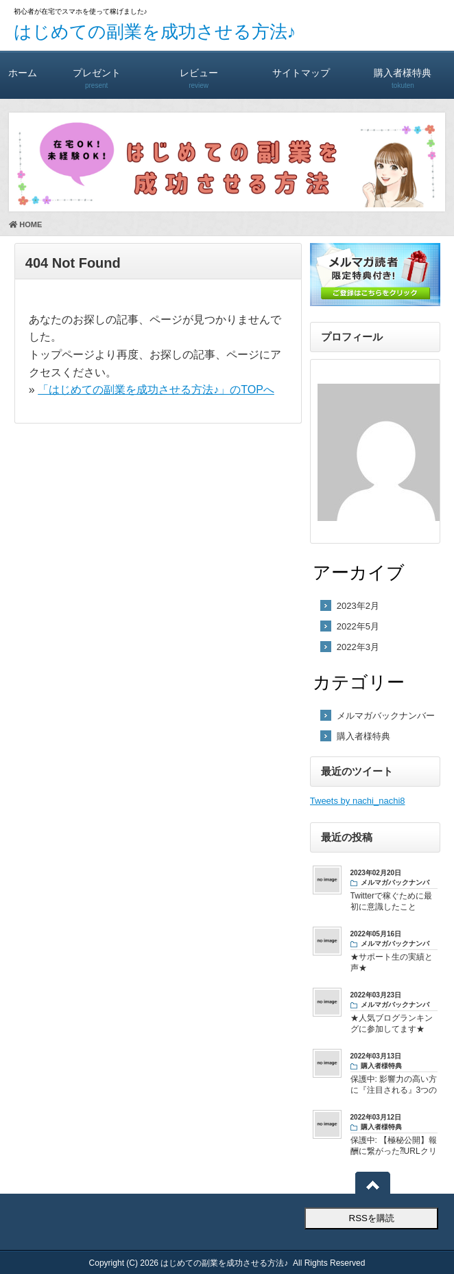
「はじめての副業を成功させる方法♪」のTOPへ (156, 389)
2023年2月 (358, 606)
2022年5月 (358, 626)
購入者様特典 (403, 72)
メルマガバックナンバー (386, 715)
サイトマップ (301, 72)
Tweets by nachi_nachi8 (357, 801)
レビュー (198, 72)
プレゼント (96, 72)
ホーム (22, 72)
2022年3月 (358, 647)
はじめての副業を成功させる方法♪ (155, 31)
